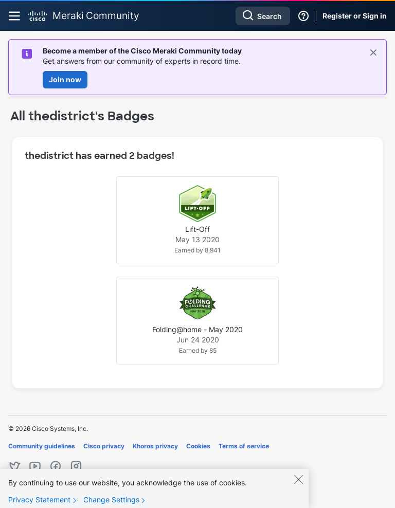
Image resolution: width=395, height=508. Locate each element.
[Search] (263, 16)
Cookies (198, 446)
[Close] (298, 486)
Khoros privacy (155, 446)
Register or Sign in (354, 15)
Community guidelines (41, 446)
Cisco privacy (103, 446)
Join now (65, 79)
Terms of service (244, 446)
